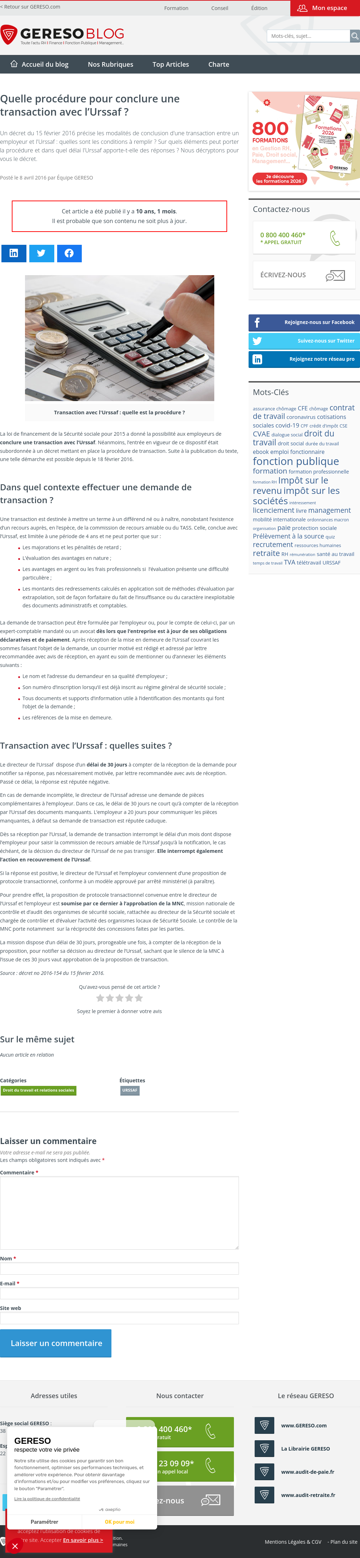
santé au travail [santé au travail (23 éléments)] (335, 553)
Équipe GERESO (75, 177)
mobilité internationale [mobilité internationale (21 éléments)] (279, 519)
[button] (15, 1545)
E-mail (9, 1283)
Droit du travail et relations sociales (38, 1090)
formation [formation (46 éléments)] (270, 471)
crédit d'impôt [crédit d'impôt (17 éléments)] (324, 426)
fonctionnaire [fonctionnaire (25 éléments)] (307, 452)
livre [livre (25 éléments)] (301, 511)
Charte (218, 64)
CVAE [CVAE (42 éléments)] (261, 434)
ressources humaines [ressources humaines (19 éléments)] (318, 545)
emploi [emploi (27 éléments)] (279, 452)
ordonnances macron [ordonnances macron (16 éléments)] (328, 519)
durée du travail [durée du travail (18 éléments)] (322, 443)
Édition (259, 8)
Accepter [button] (51, 1539)
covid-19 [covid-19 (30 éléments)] (287, 425)
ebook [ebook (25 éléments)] (261, 452)
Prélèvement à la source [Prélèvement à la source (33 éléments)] (288, 536)
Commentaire (19, 1172)
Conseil (219, 8)
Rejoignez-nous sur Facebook (303, 323)
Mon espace (329, 8)
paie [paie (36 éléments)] (284, 527)
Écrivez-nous (302, 276)
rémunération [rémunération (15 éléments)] (302, 554)
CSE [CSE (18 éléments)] (344, 426)
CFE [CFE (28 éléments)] (303, 408)
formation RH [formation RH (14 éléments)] (265, 482)
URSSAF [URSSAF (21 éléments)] (331, 562)
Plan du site (344, 1541)
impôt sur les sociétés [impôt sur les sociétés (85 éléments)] (296, 495)
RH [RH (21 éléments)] (284, 554)
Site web (10, 1308)
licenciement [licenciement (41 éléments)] (273, 510)
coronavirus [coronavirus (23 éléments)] (300, 416)
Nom (8, 1258)
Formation (176, 8)
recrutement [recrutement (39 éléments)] (273, 544)
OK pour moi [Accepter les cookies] (53, 1522)
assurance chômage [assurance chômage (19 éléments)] (274, 408)
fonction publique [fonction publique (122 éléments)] (296, 461)
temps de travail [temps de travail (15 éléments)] (267, 563)
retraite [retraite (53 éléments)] (266, 553)
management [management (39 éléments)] (329, 510)
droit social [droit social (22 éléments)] (291, 443)
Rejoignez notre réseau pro (303, 360)
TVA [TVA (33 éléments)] (289, 562)
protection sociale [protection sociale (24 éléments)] (314, 527)
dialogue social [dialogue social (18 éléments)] (286, 434)
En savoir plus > (83, 1539)
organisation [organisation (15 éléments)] (264, 528)
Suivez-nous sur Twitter (303, 341)
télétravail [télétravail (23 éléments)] (309, 562)
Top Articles (170, 64)
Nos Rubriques (110, 64)
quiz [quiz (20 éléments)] (330, 536)
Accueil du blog (45, 64)
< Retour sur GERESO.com (30, 6)
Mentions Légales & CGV (293, 1541)
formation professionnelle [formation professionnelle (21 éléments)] (319, 471)
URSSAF (130, 1090)
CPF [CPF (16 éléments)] (304, 426)
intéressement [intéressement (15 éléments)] (302, 502)
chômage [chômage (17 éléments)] (318, 409)
